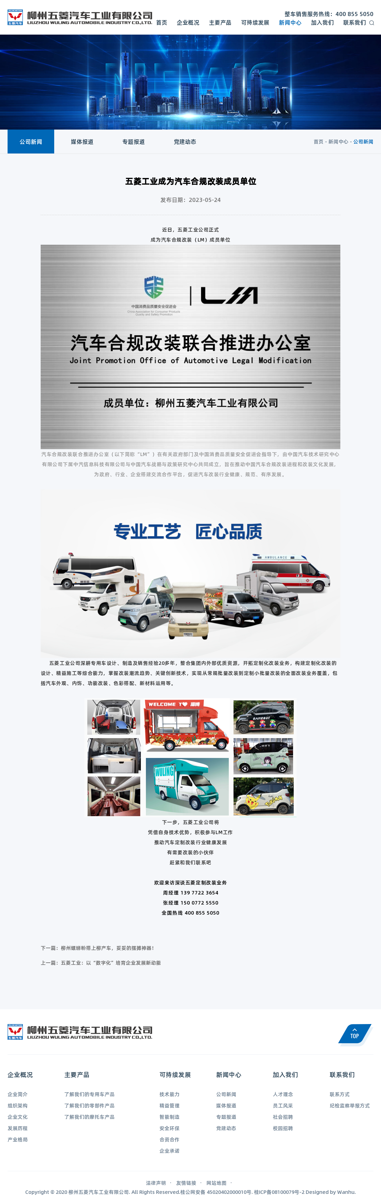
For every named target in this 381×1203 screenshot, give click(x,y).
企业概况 (188, 22)
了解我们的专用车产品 (89, 1094)
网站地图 (216, 1182)
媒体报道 (82, 141)
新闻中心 (290, 22)
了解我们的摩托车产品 (89, 1116)
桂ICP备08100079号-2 (279, 1191)
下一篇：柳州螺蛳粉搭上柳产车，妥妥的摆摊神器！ (99, 947)
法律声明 (156, 1182)
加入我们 (322, 22)
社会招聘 (283, 1116)
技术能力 (169, 1094)
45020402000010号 (229, 1191)
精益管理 (169, 1105)
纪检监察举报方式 (350, 1105)
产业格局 (18, 1139)
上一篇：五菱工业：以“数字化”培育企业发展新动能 (101, 962)
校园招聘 (283, 1128)
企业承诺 (169, 1150)
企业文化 (18, 1116)
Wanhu (346, 1191)
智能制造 (169, 1116)
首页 (161, 22)
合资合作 (169, 1139)
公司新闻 (31, 141)
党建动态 (185, 141)
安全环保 (169, 1128)
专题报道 (133, 141)
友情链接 (186, 1182)
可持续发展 (255, 22)
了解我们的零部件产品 (89, 1105)
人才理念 (283, 1094)
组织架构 (18, 1105)
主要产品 (220, 22)
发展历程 (18, 1128)
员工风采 (283, 1105)
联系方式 (340, 1094)
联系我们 (354, 22)
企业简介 (18, 1094)
